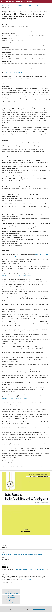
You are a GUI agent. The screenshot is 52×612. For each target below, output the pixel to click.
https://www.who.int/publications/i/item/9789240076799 (16, 275)
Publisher (11, 602)
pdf (4, 540)
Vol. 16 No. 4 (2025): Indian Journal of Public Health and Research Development (30, 5)
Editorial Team (9, 591)
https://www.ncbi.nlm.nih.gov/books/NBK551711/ (14, 398)
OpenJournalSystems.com (38, 609)
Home (3, 5)
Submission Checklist (11, 599)
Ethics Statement (9, 597)
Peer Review (11, 595)
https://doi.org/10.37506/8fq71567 (13, 72)
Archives (9, 5)
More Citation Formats (8, 582)
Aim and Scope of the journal (12, 593)
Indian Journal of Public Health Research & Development (18, 1)
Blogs (10, 601)
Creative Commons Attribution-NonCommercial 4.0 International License (31, 569)
